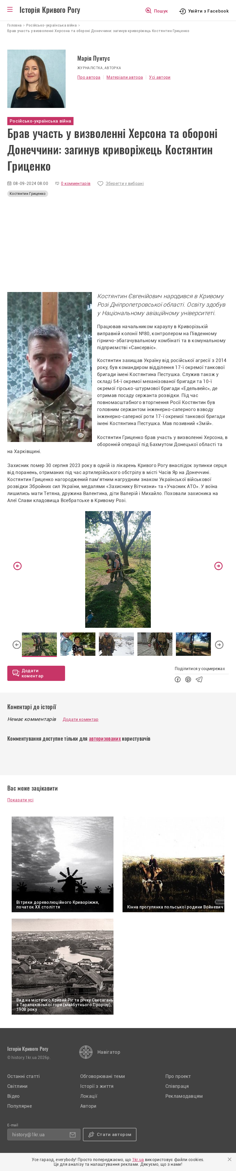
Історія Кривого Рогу (50, 10)
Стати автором (114, 1134)
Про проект (178, 1076)
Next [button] (218, 566)
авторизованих (105, 738)
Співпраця (177, 1086)
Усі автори (159, 77)
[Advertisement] (118, 246)
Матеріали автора (124, 77)
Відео (13, 1096)
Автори (88, 1106)
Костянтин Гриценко (28, 194)
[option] (118, 569)
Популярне (19, 1106)
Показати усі (20, 800)
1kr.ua (138, 1159)
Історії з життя (97, 1086)
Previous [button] (17, 566)
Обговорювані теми (102, 1076)
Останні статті (23, 1076)
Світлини (17, 1086)
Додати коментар (81, 719)
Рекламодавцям (184, 1096)
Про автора (88, 77)
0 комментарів (75, 183)
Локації (88, 1096)
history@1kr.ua (28, 1134)
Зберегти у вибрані (125, 183)
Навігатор (108, 1052)
